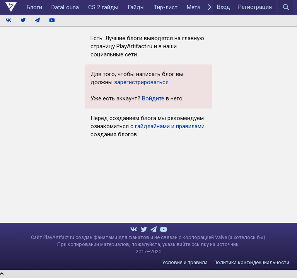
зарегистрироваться (141, 82)
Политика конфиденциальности (251, 262)
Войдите (153, 98)
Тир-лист (166, 7)
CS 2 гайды (103, 7)
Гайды (136, 7)
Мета (193, 7)
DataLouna (65, 7)
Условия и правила (185, 262)
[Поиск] (285, 7)
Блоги (34, 7)
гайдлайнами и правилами (170, 126)
